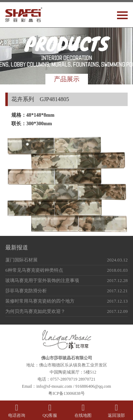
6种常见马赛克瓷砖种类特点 (34, 270)
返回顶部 (116, 410)
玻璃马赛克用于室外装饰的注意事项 (42, 280)
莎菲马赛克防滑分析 (26, 290)
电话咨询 (16, 410)
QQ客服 (50, 410)
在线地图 (83, 410)
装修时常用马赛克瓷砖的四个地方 (39, 301)
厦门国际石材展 (21, 259)
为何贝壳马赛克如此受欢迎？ (35, 311)
